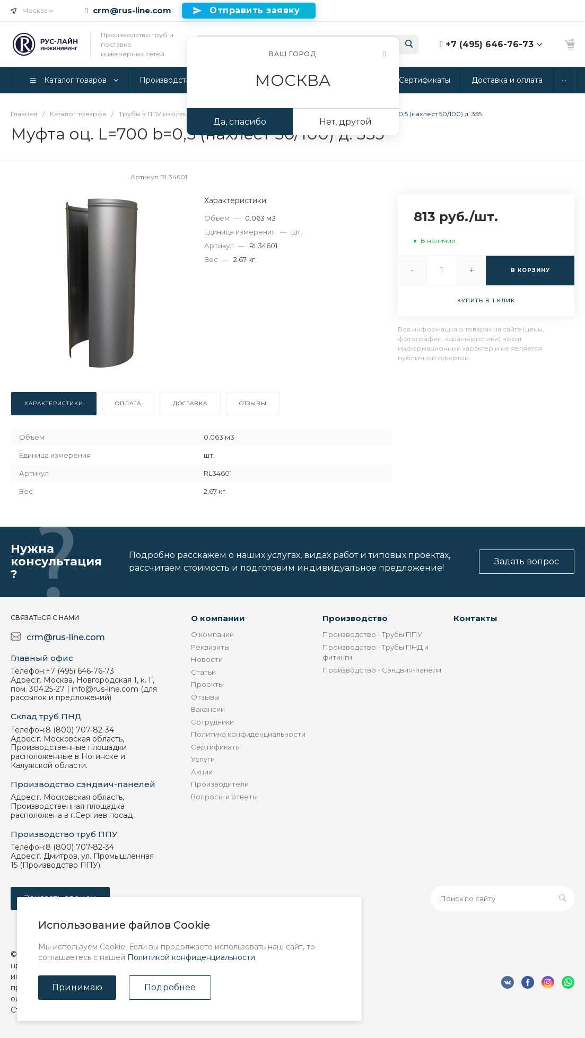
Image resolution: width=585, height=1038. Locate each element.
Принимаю (77, 987)
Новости (207, 659)
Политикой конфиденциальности (191, 957)
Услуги (203, 759)
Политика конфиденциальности (248, 734)
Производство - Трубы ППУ (372, 634)
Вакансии (208, 709)
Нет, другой (345, 122)
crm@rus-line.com (132, 10)
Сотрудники (212, 722)
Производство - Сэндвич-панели (381, 670)
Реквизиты (210, 647)
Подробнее (170, 987)
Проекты (207, 684)
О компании (218, 618)
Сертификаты (216, 747)
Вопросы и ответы (224, 796)
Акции (202, 771)
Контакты (475, 618)
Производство (355, 618)
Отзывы (205, 697)
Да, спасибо (239, 122)
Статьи (203, 672)
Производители (220, 784)
